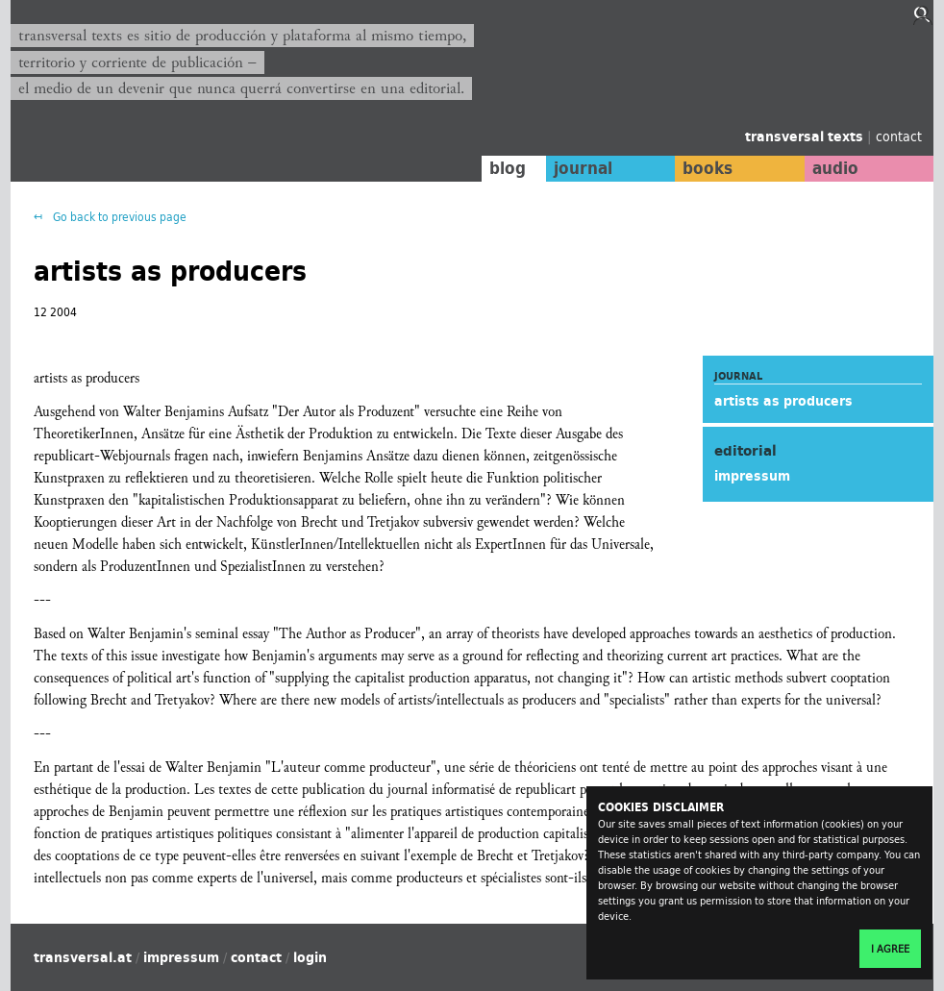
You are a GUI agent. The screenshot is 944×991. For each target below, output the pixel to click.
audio (835, 168)
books (708, 168)
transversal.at (83, 957)
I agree (890, 948)
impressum (752, 475)
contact (899, 136)
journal (583, 168)
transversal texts (806, 136)
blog (507, 168)
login (310, 957)
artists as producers (783, 400)
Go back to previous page (118, 217)
